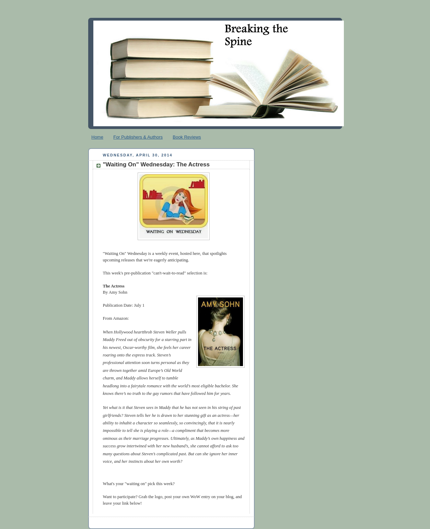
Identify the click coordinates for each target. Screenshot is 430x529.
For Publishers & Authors (138, 137)
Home (97, 137)
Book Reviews (187, 137)
